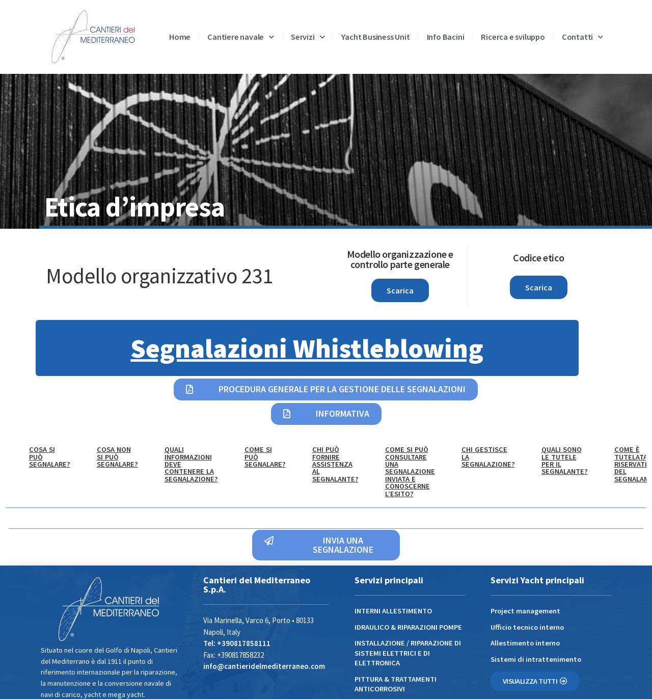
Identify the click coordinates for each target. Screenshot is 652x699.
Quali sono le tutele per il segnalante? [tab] (564, 460)
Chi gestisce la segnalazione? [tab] (488, 457)
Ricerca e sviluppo (513, 37)
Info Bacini (446, 37)
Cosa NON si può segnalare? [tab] (117, 457)
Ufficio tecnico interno (527, 627)
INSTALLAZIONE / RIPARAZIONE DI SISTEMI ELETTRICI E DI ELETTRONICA (408, 652)
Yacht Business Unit (375, 37)
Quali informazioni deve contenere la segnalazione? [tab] (191, 464)
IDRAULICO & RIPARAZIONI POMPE (408, 627)
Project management (525, 610)
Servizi (307, 37)
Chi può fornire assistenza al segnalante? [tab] (335, 464)
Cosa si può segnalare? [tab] (49, 457)
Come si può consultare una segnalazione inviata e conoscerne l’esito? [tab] (410, 471)
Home (180, 37)
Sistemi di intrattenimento (536, 659)
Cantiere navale (240, 37)
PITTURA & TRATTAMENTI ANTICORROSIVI (396, 684)
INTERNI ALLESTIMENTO (393, 610)
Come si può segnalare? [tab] (265, 457)
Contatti (582, 37)
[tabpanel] (326, 518)
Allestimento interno (525, 643)
